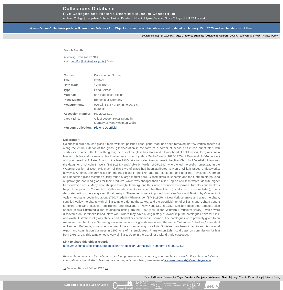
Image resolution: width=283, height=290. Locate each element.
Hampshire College (97, 18)
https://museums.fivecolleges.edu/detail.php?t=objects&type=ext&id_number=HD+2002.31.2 (123, 245)
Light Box (75, 61)
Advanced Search (217, 35)
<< (64, 57)
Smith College (173, 18)
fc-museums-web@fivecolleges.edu (187, 260)
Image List (99, 61)
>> (98, 57)
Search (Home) (150, 35)
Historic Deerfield (121, 18)
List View (87, 61)
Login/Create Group (241, 35)
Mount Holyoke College (148, 18)
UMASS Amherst (194, 18)
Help (257, 35)
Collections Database (88, 8)
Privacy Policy (270, 35)
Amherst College (73, 18)
